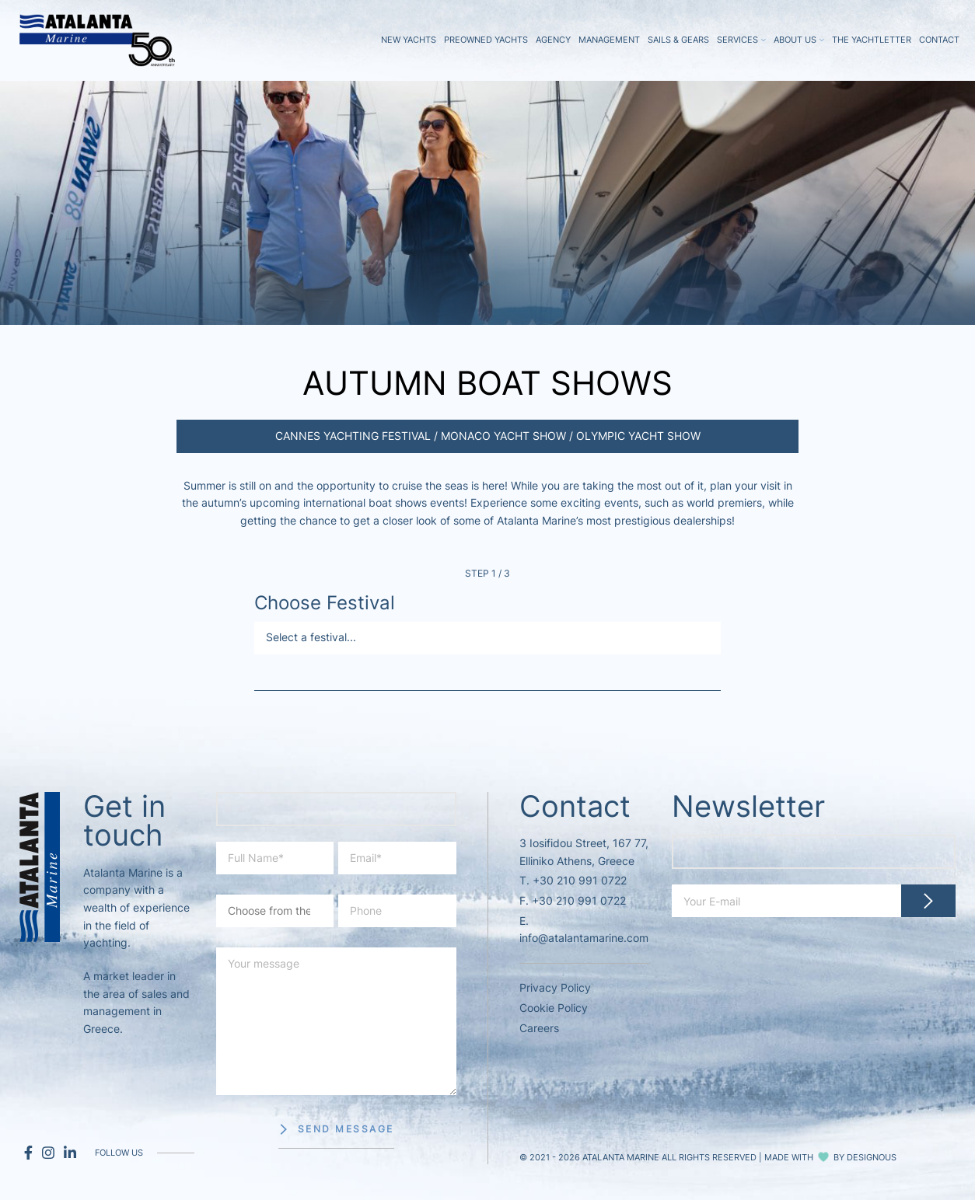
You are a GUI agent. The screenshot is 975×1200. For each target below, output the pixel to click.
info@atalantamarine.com (583, 937)
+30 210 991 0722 (580, 880)
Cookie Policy (553, 1007)
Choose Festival (324, 602)
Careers (539, 1027)
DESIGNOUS (871, 1157)
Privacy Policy (555, 987)
